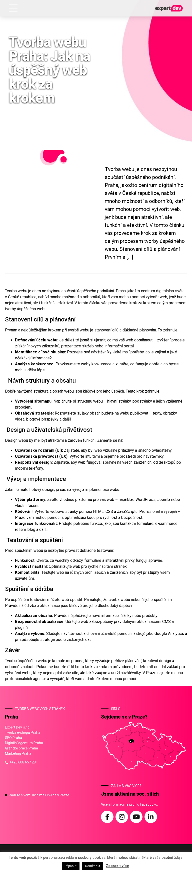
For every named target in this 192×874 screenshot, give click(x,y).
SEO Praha (13, 738)
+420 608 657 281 (21, 762)
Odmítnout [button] (92, 866)
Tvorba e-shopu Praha (22, 732)
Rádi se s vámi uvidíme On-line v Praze (37, 795)
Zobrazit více (117, 866)
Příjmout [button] (70, 866)
